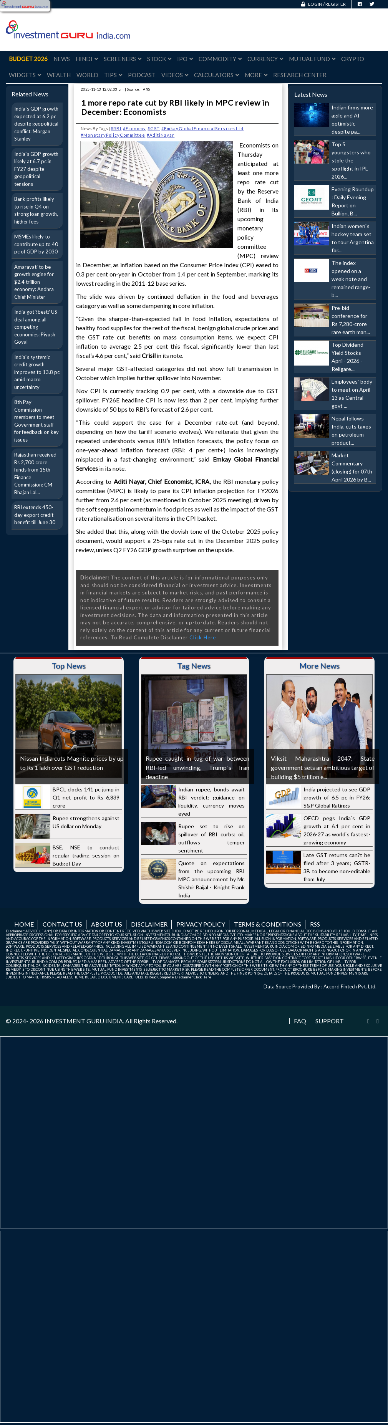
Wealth (59, 74)
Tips (113, 74)
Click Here (202, 637)
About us (106, 924)
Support (329, 1021)
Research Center (300, 74)
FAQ (300, 1021)
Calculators (216, 74)
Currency (265, 58)
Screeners (122, 58)
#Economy (134, 128)
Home (24, 924)
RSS (315, 924)
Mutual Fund (312, 58)
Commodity (220, 58)
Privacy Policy (200, 924)
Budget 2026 (28, 58)
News (61, 58)
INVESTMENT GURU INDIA (84, 1020)
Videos (174, 74)
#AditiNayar (160, 134)
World (87, 74)
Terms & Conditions (267, 924)
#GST (154, 128)
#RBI (116, 128)
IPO (185, 58)
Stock (159, 58)
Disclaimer (149, 924)
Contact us (62, 924)
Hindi (87, 58)
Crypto (352, 58)
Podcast (142, 74)
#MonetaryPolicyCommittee (113, 134)
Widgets (25, 74)
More (256, 74)
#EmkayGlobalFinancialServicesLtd (202, 128)
